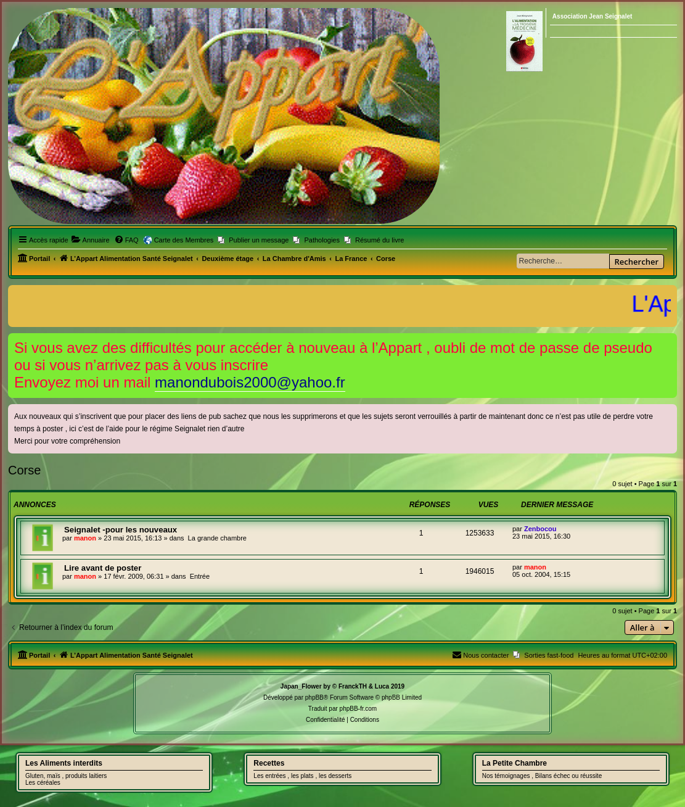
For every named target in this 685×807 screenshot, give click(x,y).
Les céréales (42, 782)
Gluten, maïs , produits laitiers (66, 775)
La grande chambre (217, 538)
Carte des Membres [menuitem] (184, 240)
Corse (24, 470)
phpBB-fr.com (358, 708)
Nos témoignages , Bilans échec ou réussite (542, 775)
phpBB (314, 697)
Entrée (200, 576)
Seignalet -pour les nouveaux (120, 529)
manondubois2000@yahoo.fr (250, 382)
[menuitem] (91, 240)
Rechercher (636, 261)
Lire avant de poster (102, 568)
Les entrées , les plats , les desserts (302, 775)
